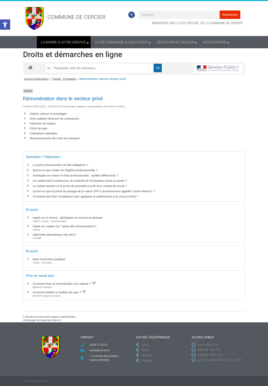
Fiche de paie (38, 128)
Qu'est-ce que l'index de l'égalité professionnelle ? (65, 170)
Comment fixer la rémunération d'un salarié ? (64, 283)
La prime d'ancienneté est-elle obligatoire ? (60, 165)
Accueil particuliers (36, 78)
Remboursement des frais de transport (55, 138)
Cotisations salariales (43, 133)
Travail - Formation (64, 78)
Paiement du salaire (43, 123)
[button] (5, 24)
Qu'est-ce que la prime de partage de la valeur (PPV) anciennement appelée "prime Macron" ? (94, 191)
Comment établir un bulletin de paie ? (59, 292)
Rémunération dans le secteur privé (103, 78)
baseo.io (56, 320)
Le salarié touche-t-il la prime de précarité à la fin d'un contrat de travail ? (80, 186)
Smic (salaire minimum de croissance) (54, 118)
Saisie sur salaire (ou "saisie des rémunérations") (64, 226)
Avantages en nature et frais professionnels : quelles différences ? (75, 175)
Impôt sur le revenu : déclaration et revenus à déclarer (68, 217)
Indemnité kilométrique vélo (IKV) (54, 234)
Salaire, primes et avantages (48, 113)
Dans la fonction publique (49, 259)
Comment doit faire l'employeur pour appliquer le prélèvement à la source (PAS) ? (86, 196)
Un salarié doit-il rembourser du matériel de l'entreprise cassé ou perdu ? (80, 180)
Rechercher (230, 15)
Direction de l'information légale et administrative (50, 316)
